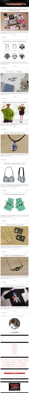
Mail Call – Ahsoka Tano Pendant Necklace (15, 133)
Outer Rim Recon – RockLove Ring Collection (14, 41)
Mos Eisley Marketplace (14, 350)
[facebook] (13, 332)
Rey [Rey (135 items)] (16, 364)
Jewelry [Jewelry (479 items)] (8, 362)
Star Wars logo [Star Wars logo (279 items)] (23, 364)
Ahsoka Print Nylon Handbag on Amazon (14, 163)
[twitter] (10, 332)
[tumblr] (18, 332)
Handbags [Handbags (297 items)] (20, 360)
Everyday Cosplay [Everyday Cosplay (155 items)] (9, 360)
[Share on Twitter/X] (3, 37)
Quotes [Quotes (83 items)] (4, 364)
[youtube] (16, 332)
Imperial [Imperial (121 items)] (5, 362)
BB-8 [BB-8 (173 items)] (6, 359)
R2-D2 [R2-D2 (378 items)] (6, 364)
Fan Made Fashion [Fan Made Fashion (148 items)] (14, 360)
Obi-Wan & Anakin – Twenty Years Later (14, 286)
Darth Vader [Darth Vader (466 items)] (25, 359)
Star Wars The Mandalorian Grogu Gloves (14, 194)
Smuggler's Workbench (14, 354)
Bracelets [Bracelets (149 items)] (17, 359)
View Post (14, 35)
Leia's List (14, 349)
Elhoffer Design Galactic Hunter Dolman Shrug (14, 102)
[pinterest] (15, 332)
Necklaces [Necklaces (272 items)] (21, 362)
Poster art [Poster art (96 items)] (24, 362)
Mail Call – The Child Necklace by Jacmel (14, 255)
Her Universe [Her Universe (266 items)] (26, 360)
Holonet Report (14, 346)
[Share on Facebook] (2, 37)
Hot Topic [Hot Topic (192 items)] (2, 362)
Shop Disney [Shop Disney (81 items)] (20, 364)
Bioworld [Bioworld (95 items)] (8, 359)
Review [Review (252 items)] (14, 364)
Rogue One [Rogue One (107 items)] (18, 364)
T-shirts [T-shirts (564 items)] (8, 366)
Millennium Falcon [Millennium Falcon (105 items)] (17, 362)
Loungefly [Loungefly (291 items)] (13, 362)
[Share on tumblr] (5, 37)
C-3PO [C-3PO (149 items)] (19, 359)
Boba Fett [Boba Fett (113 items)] (10, 359)
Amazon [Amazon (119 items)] (2, 359)
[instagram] (12, 332)
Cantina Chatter (14, 345)
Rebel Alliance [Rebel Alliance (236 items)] (10, 364)
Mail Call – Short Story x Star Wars (14, 225)
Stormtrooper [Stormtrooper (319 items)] (4, 365)
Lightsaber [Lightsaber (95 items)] (11, 362)
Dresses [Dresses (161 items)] (4, 360)
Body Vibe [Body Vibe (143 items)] (12, 359)
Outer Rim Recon (14, 353)
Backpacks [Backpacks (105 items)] (4, 359)
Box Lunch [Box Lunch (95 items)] (15, 359)
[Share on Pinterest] (4, 37)
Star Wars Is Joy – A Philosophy (14, 72)
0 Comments (26, 37)
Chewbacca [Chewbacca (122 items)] (21, 359)
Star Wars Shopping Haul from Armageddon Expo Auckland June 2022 (14, 9)
